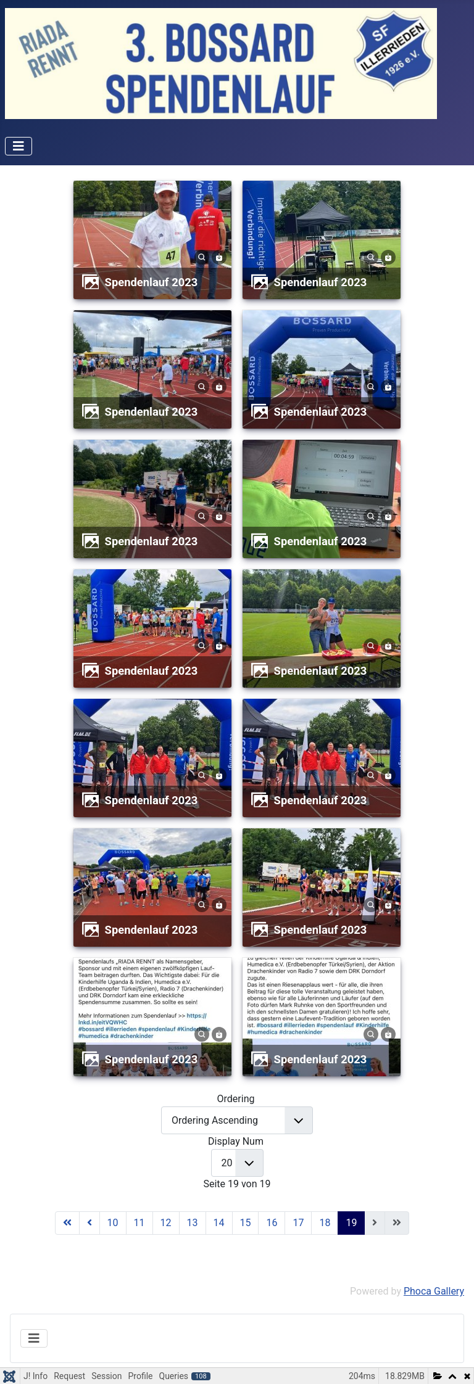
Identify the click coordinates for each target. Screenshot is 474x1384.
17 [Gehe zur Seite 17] (298, 1223)
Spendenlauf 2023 (151, 282)
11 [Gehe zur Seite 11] (139, 1223)
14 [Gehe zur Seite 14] (219, 1223)
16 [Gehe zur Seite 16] (271, 1223)
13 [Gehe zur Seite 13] (192, 1223)
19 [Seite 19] (351, 1223)
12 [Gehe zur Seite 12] (166, 1223)
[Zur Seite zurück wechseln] (89, 1223)
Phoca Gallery (434, 1291)
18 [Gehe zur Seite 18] (324, 1223)
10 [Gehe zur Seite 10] (112, 1223)
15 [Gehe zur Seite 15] (245, 1223)
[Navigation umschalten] (18, 146)
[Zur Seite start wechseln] (67, 1223)
